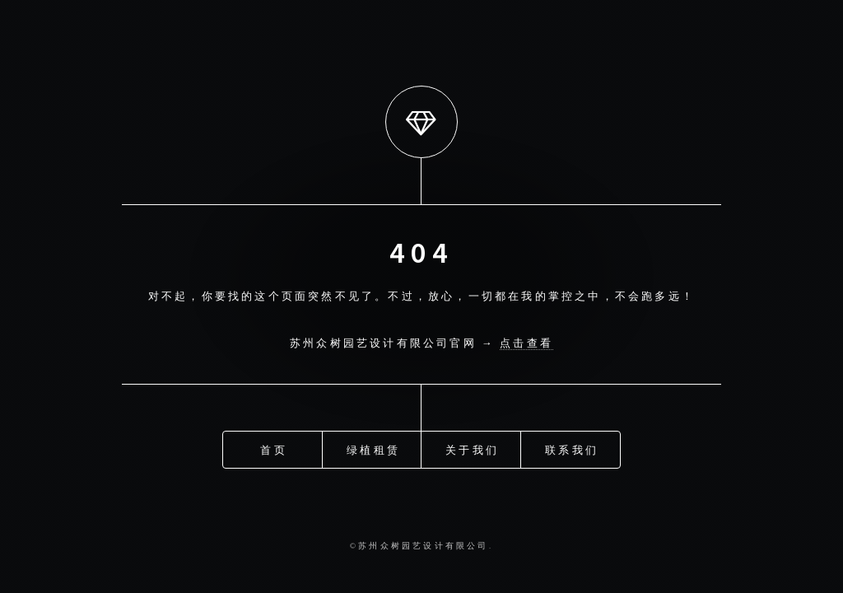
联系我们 (571, 445)
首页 (273, 445)
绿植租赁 (373, 445)
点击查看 (526, 342)
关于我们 (472, 445)
